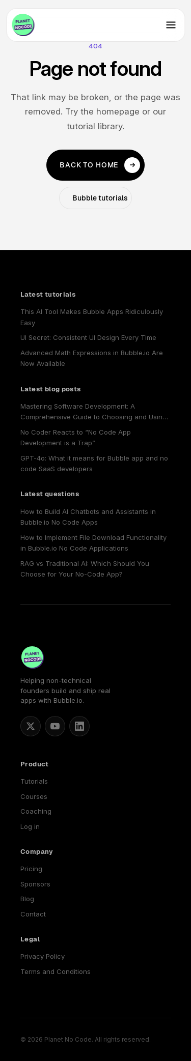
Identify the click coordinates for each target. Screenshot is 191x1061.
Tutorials (34, 781)
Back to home (100, 165)
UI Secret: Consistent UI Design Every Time (88, 337)
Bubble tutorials (100, 198)
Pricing (31, 869)
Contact (33, 914)
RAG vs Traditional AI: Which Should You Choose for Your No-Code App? (84, 568)
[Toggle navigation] (170, 25)
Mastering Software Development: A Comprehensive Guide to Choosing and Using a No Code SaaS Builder (93, 412)
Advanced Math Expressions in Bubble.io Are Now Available (91, 358)
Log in (30, 826)
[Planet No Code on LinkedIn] (79, 726)
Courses (33, 796)
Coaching (35, 811)
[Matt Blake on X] (30, 726)
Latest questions (49, 494)
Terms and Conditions (55, 971)
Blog (27, 899)
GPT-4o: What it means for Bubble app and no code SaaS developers (94, 463)
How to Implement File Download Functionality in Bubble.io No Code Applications (93, 542)
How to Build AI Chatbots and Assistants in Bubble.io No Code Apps (88, 516)
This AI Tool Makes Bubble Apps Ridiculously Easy (91, 316)
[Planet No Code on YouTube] (55, 726)
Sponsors (35, 884)
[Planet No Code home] (23, 25)
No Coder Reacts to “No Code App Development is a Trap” (75, 437)
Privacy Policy (42, 956)
